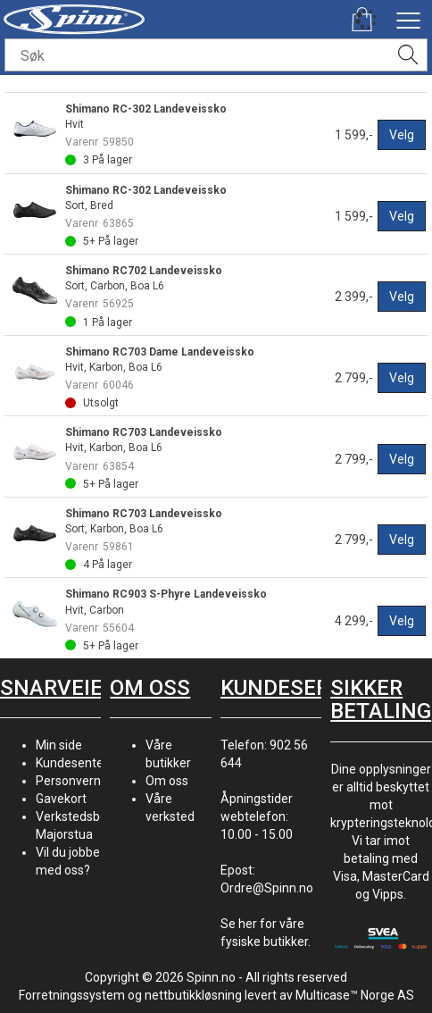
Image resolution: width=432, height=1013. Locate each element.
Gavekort (61, 798)
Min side (59, 745)
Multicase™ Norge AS (354, 995)
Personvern (68, 781)
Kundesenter (72, 763)
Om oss (166, 781)
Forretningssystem (72, 995)
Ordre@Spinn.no (266, 888)
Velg (401, 135)
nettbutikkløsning (193, 995)
